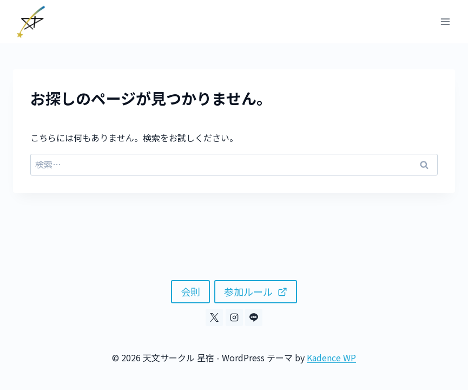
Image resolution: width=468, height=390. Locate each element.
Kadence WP (331, 357)
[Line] (253, 317)
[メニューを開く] (445, 21)
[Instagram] (234, 317)
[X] (214, 317)
